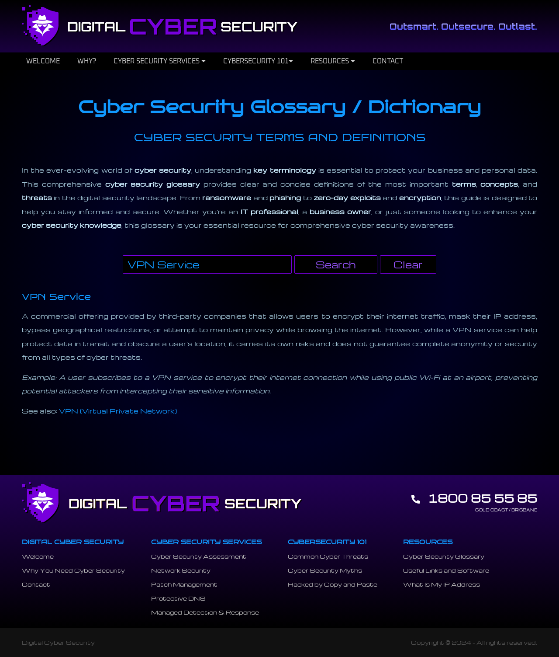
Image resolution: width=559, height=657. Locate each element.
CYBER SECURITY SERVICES (160, 61)
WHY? (86, 61)
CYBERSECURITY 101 (258, 61)
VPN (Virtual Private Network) (118, 411)
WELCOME (43, 61)
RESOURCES (333, 61)
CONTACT (388, 61)
